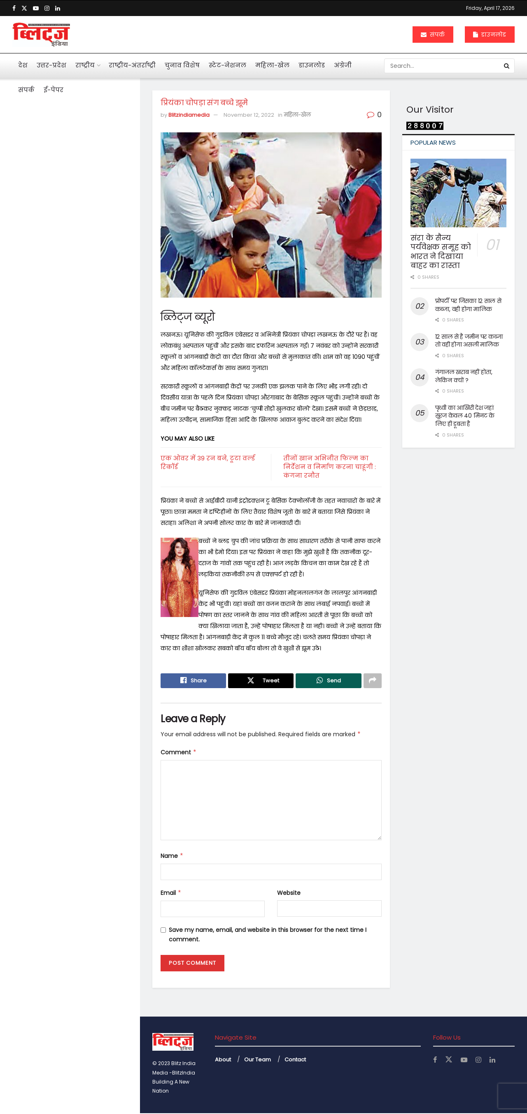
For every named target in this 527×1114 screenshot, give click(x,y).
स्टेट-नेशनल (227, 65)
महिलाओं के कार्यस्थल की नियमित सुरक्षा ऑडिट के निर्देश (86, 507)
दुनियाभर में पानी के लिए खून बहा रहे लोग (84, 463)
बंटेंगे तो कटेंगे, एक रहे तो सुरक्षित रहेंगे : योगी (83, 638)
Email (171, 894)
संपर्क (433, 34)
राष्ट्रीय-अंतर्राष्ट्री (132, 65)
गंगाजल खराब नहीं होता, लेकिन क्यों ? (463, 376)
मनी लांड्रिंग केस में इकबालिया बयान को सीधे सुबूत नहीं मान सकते (86, 230)
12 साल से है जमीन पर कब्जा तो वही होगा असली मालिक (469, 341)
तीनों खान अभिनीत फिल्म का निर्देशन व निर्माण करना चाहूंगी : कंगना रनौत (329, 467)
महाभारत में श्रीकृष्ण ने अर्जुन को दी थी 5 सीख (85, 420)
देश (23, 65)
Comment (179, 753)
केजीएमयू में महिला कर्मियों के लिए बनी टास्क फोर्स (87, 594)
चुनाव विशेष (182, 65)
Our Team (257, 1061)
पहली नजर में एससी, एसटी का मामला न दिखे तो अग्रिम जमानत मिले (82, 277)
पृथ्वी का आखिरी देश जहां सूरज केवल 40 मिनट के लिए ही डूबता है (465, 416)
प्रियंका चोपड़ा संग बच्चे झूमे (55, 143)
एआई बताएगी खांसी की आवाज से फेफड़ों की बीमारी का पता (83, 376)
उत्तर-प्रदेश (51, 65)
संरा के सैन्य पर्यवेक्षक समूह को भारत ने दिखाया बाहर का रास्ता (440, 252)
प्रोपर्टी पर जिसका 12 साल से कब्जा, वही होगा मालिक (468, 305)
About (223, 1061)
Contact (295, 1061)
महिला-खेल (272, 65)
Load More (69, 726)
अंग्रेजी (343, 65)
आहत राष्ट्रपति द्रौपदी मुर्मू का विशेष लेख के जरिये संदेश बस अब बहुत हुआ (85, 187)
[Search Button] (507, 65)
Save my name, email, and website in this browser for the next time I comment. (267, 935)
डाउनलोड (489, 34)
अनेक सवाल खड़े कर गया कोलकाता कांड (75, 333)
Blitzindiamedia (189, 115)
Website (289, 894)
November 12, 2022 (249, 115)
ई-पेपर (53, 90)
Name (172, 856)
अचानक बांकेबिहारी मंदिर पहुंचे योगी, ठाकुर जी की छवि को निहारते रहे (87, 551)
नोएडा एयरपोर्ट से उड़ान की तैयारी (83, 678)
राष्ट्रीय (85, 65)
